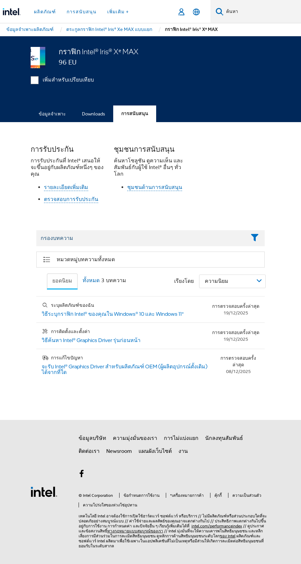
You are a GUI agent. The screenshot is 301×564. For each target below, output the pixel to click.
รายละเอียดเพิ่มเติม (66, 187)
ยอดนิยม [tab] (62, 281)
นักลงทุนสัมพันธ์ (224, 438)
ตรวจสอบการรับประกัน (71, 199)
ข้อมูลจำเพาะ (52, 114)
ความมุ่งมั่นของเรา (135, 438)
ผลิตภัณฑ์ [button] (45, 12)
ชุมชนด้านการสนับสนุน (154, 187)
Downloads (93, 114)
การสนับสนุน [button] (82, 12)
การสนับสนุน (134, 113)
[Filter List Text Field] (141, 238)
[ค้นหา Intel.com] (262, 11)
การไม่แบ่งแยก (181, 438)
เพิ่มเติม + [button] (118, 12)
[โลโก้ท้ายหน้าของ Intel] (44, 491)
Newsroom (119, 451)
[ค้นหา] (219, 11)
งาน (183, 451)
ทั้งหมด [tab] (91, 280)
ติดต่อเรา (89, 451)
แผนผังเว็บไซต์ (155, 451)
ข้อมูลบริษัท (92, 438)
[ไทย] (196, 11)
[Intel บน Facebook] (81, 475)
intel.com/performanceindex (216, 525)
